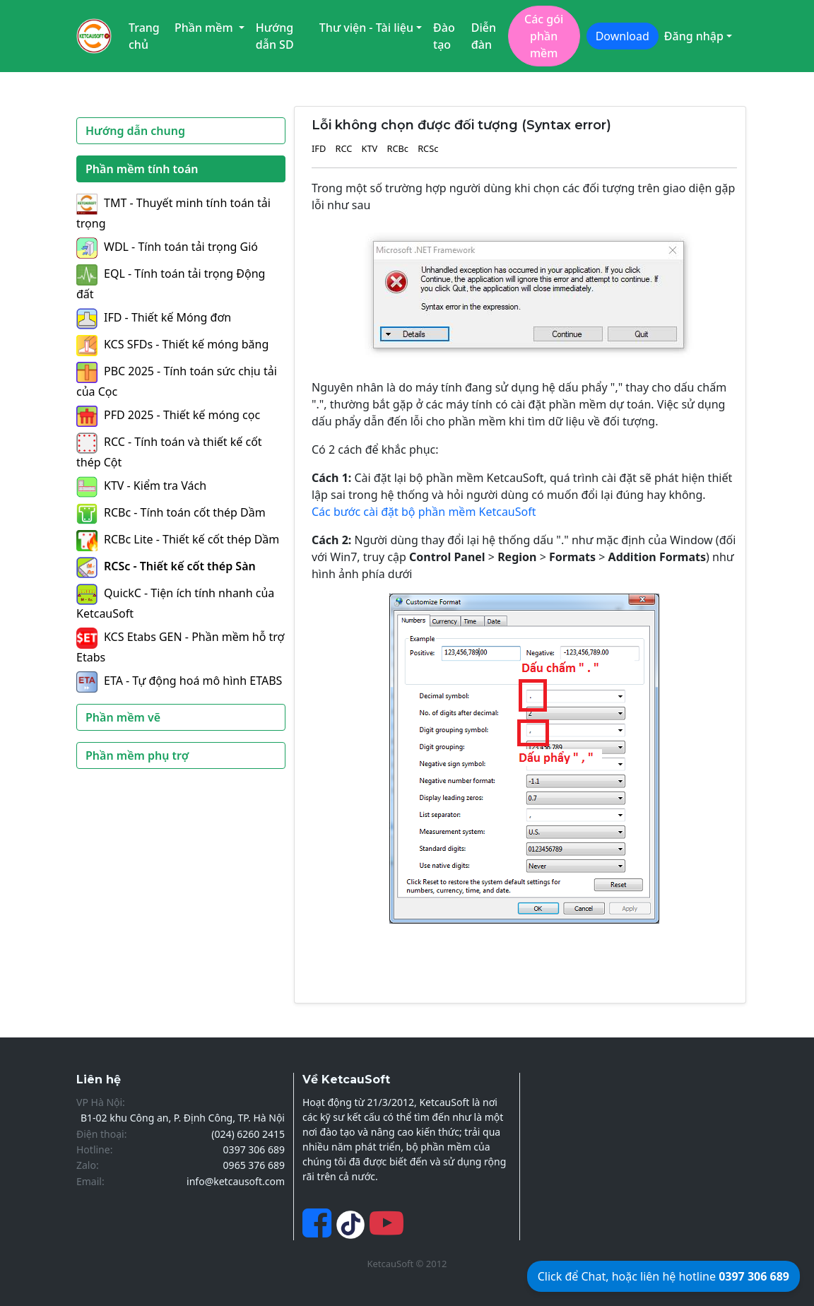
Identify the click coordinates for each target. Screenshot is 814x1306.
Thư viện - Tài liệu (366, 27)
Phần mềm (205, 27)
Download (622, 36)
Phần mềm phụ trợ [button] (137, 755)
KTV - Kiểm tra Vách (141, 485)
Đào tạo (444, 36)
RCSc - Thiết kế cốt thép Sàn (166, 566)
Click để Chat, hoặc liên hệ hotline (663, 1276)
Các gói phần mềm (543, 36)
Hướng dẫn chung (135, 131)
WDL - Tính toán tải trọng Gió (167, 246)
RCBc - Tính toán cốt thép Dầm (171, 512)
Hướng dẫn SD (275, 36)
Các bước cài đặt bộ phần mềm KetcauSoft (424, 511)
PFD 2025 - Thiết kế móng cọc (168, 415)
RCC (343, 148)
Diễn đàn (483, 36)
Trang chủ (144, 36)
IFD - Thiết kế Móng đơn (153, 317)
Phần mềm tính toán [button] (142, 169)
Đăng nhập (694, 36)
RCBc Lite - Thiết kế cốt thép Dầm (177, 539)
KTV (370, 148)
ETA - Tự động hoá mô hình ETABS (179, 680)
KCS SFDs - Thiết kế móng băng (172, 344)
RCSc (428, 148)
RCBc (397, 148)
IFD (319, 148)
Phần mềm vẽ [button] (122, 717)
